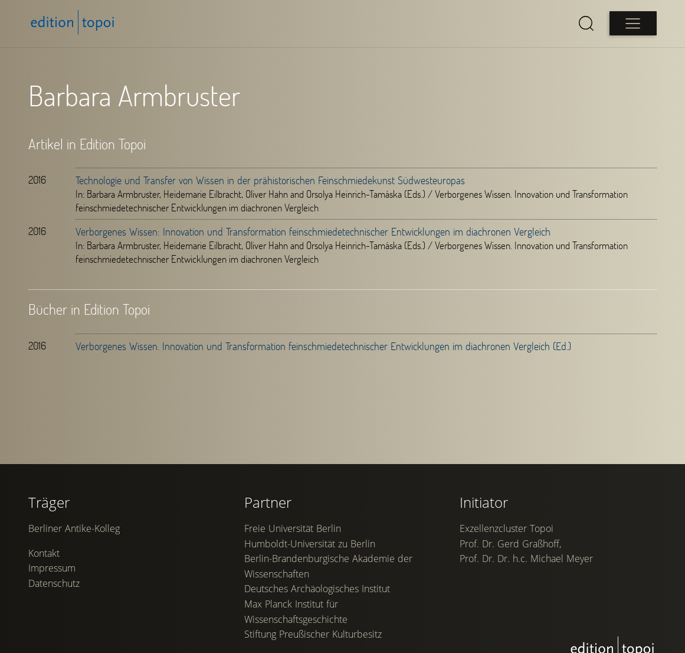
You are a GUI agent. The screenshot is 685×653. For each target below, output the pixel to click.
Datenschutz (54, 583)
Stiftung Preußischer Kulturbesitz (313, 634)
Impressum (52, 567)
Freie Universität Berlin (292, 528)
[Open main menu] (633, 23)
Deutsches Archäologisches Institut (317, 588)
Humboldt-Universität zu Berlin (309, 543)
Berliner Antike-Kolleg (74, 528)
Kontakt (44, 553)
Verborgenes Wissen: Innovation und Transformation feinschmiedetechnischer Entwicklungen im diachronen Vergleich (313, 231)
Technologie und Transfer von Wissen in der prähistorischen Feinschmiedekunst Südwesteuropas (270, 180)
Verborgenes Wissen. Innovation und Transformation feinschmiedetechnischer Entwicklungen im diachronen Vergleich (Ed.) (323, 346)
